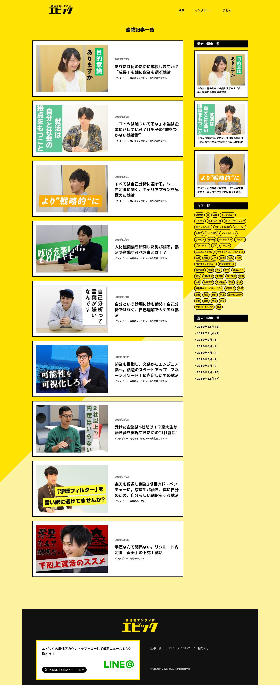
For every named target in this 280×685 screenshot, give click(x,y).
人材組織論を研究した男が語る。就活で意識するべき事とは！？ (147, 249)
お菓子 (199, 233)
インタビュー (203, 10)
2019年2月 (205, 365)
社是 (239, 282)
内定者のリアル (159, 78)
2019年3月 (205, 359)
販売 (206, 301)
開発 (214, 301)
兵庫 (239, 257)
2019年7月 (205, 352)
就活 (198, 276)
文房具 (219, 276)
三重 (198, 257)
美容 (206, 294)
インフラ (200, 221)
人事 (214, 257)
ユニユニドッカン (204, 251)
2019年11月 (205, 333)
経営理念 (230, 288)
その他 (211, 239)
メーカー (225, 245)
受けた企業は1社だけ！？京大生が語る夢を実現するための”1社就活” (146, 429)
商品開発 (200, 270)
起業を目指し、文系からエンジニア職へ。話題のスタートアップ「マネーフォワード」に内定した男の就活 (147, 369)
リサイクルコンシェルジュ (230, 251)
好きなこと (238, 270)
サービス (200, 239)
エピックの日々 (203, 227)
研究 (231, 282)
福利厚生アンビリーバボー (209, 288)
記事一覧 (156, 648)
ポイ (215, 245)
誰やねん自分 (235, 294)
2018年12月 (205, 378)
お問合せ (203, 648)
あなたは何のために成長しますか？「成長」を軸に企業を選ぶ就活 (147, 69)
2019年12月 (205, 326)
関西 (222, 301)
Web (215, 215)
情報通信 (208, 276)
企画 (181, 10)
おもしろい (239, 227)
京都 (206, 257)
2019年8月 (205, 346)
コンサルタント (228, 233)
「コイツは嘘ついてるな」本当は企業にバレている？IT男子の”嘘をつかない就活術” (147, 129)
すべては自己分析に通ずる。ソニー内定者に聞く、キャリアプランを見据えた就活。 (147, 189)
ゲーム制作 (211, 233)
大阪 (218, 270)
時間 (241, 276)
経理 (240, 288)
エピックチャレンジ (235, 221)
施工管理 (231, 276)
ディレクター (225, 239)
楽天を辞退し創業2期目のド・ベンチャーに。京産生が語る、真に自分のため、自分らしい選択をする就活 (147, 489)
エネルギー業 (214, 221)
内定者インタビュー (140, 78)
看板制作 (220, 282)
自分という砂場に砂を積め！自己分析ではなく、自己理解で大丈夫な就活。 (147, 309)
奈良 (227, 270)
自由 (214, 294)
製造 (222, 294)
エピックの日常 (222, 227)
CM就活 (199, 215)
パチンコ (240, 239)
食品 (219, 307)
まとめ (227, 10)
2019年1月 (205, 372)
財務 (198, 301)
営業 (210, 270)
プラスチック (202, 245)
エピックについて (179, 648)
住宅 (230, 257)
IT (208, 215)
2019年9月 (205, 339)
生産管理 (208, 282)
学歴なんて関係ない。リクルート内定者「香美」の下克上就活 (147, 549)
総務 (198, 294)
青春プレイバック (204, 307)
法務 (198, 282)
